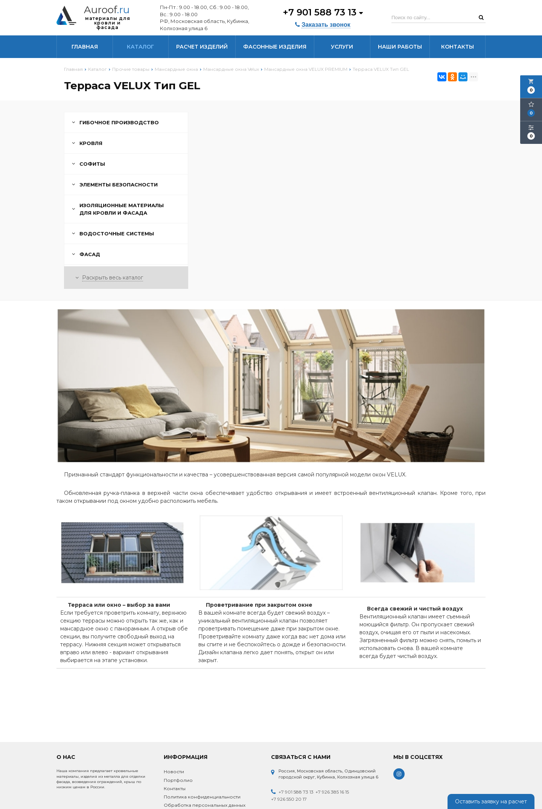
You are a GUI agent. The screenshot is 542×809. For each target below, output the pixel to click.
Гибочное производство (115, 122)
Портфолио (178, 780)
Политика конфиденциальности (202, 797)
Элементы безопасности (115, 184)
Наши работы (400, 46)
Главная (85, 46)
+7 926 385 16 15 (332, 792)
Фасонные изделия (274, 46)
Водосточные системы (113, 233)
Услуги (342, 46)
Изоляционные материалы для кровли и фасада (118, 209)
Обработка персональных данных (204, 805)
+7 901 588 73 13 (323, 12)
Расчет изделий (202, 46)
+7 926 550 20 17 (289, 799)
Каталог (140, 46)
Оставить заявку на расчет (491, 801)
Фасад (86, 254)
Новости (174, 771)
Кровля (87, 143)
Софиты (88, 164)
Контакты (457, 46)
